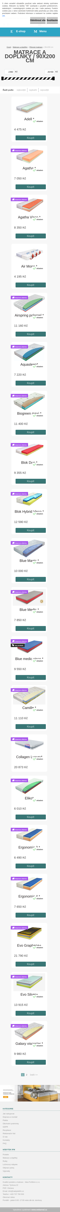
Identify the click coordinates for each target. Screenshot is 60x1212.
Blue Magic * (29, 561)
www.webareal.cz (39, 1210)
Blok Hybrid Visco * (29, 511)
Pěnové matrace (36, 47)
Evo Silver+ (29, 994)
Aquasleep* (29, 364)
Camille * (29, 708)
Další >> (34, 1075)
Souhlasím (52, 20)
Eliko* (29, 798)
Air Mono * (29, 266)
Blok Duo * (29, 462)
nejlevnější (21, 90)
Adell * (29, 119)
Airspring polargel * (29, 315)
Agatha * (29, 168)
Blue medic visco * (29, 659)
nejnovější (44, 90)
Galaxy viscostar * (29, 1043)
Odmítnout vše (38, 20)
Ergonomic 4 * (29, 896)
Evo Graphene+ (29, 945)
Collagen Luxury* (29, 757)
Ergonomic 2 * (29, 847)
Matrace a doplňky (20, 47)
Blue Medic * (29, 610)
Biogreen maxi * (29, 413)
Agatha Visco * (29, 217)
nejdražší (33, 90)
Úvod (9, 47)
